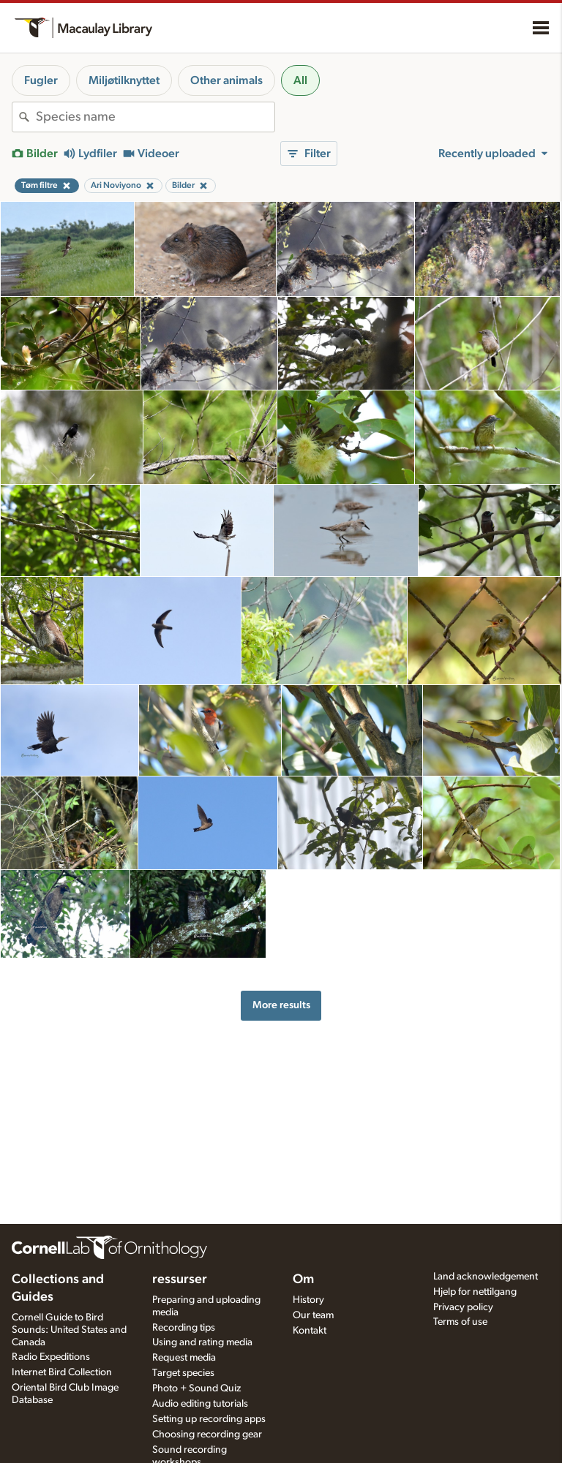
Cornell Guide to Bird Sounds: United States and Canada (69, 1329)
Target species (183, 1373)
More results (281, 1004)
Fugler (41, 80)
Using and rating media (202, 1342)
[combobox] (155, 117)
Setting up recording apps (209, 1419)
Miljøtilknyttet (124, 80)
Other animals (226, 80)
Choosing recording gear (207, 1434)
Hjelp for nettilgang (475, 1292)
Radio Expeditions (51, 1357)
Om (303, 1279)
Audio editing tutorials (200, 1404)
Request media (184, 1358)
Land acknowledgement (485, 1276)
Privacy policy (463, 1307)
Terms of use (460, 1322)
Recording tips (183, 1328)
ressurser (179, 1279)
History (308, 1300)
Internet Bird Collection (62, 1372)
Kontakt (309, 1331)
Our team (313, 1315)
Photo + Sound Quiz (196, 1388)
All (300, 80)
